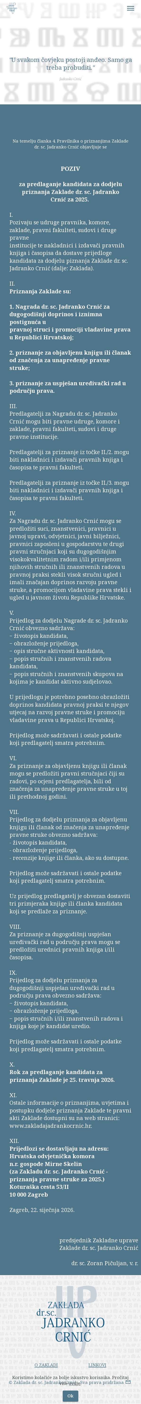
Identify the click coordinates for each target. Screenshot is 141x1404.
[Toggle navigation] (130, 8)
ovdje (74, 1383)
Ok (70, 1396)
